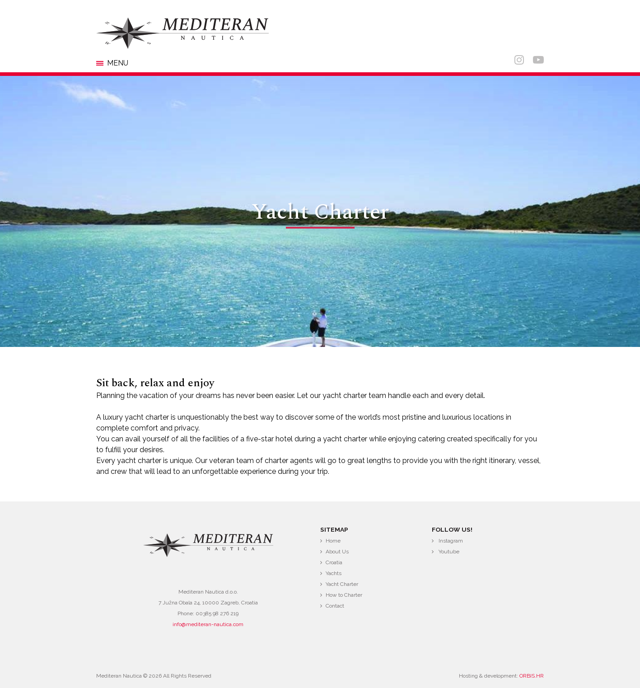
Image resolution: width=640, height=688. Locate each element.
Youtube (449, 551)
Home (333, 541)
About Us (337, 551)
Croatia (334, 562)
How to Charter (344, 595)
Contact (335, 606)
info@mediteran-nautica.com (208, 624)
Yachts (333, 573)
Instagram (451, 541)
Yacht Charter (342, 584)
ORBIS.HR (531, 676)
